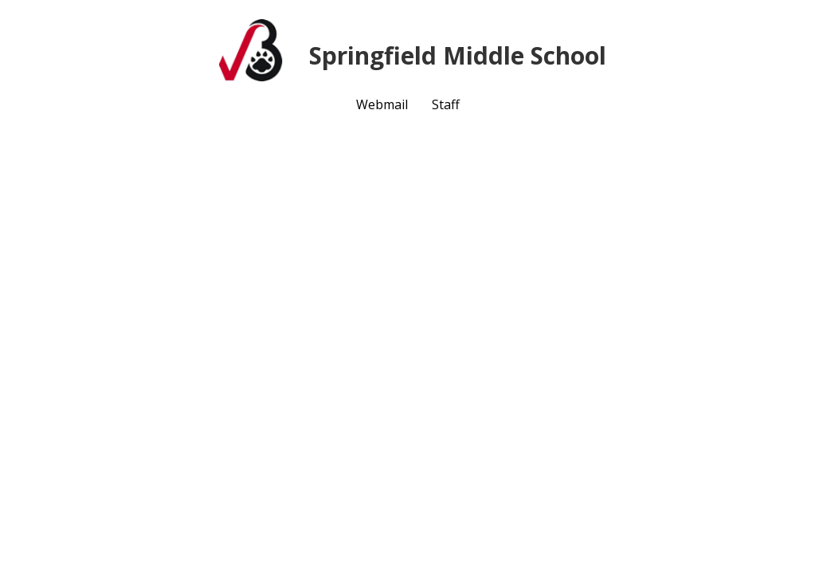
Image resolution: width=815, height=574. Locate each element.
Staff (446, 104)
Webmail (382, 104)
